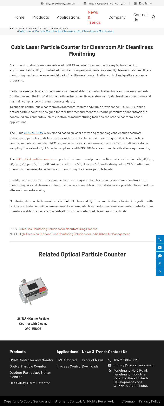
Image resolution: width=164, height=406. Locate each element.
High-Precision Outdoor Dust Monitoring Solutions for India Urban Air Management (74, 234)
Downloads (90, 366)
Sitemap (128, 401)
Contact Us (117, 351)
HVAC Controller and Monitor (32, 360)
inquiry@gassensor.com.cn (107, 3)
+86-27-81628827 (126, 360)
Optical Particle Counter (28, 366)
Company (117, 16)
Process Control (68, 366)
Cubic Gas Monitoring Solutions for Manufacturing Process (57, 229)
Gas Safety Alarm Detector (30, 383)
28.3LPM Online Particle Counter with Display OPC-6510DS (33, 323)
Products (40, 16)
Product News (92, 360)
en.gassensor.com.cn (60, 3)
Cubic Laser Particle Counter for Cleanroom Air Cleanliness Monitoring (66, 31)
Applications (68, 16)
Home (19, 16)
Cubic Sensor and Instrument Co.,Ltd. (53, 401)
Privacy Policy (149, 401)
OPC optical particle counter (35, 159)
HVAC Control (66, 360)
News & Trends (95, 351)
